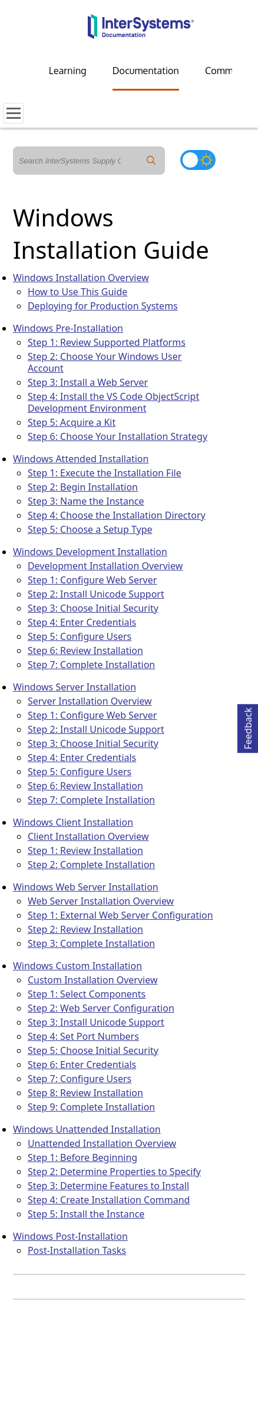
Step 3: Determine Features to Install (108, 1185)
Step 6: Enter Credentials (82, 1064)
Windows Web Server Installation (85, 886)
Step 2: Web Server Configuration (101, 1008)
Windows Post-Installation (70, 1236)
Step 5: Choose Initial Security (93, 1050)
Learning (68, 70)
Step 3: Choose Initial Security (93, 608)
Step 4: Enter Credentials (82, 622)
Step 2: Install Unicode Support (96, 594)
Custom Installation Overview (93, 979)
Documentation (146, 70)
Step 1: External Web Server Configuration (120, 915)
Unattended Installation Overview (102, 1143)
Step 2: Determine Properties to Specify (114, 1171)
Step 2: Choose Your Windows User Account (104, 362)
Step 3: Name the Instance (86, 501)
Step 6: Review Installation (85, 650)
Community (229, 70)
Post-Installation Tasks (77, 1250)
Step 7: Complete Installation (91, 664)
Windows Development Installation (90, 551)
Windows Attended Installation (80, 458)
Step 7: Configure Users (79, 1078)
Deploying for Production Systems (103, 305)
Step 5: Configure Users (79, 636)
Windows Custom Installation (77, 965)
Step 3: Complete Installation (91, 943)
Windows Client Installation (73, 822)
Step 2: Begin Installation (83, 487)
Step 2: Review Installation (85, 929)
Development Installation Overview (105, 565)
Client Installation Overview (88, 836)
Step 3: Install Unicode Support (96, 1022)
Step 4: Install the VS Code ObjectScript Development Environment (113, 402)
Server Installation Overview (90, 701)
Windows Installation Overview (81, 277)
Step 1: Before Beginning (82, 1157)
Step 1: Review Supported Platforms (107, 342)
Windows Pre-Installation (68, 328)
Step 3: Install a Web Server (88, 382)
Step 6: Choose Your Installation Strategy (117, 436)
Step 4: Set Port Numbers (83, 1036)
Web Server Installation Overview (101, 901)
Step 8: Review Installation (85, 1092)
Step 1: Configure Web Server (92, 579)
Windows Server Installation (74, 686)
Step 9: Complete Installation (91, 1106)
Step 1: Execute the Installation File (104, 472)
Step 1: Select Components (86, 993)
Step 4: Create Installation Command (109, 1199)
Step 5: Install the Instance (86, 1213)
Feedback (248, 726)
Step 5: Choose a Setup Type (90, 529)
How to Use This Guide (77, 291)
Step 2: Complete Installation (91, 864)
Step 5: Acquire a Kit (71, 422)
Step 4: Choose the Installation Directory (117, 515)
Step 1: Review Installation (85, 850)
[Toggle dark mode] (198, 160)
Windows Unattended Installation (87, 1129)
